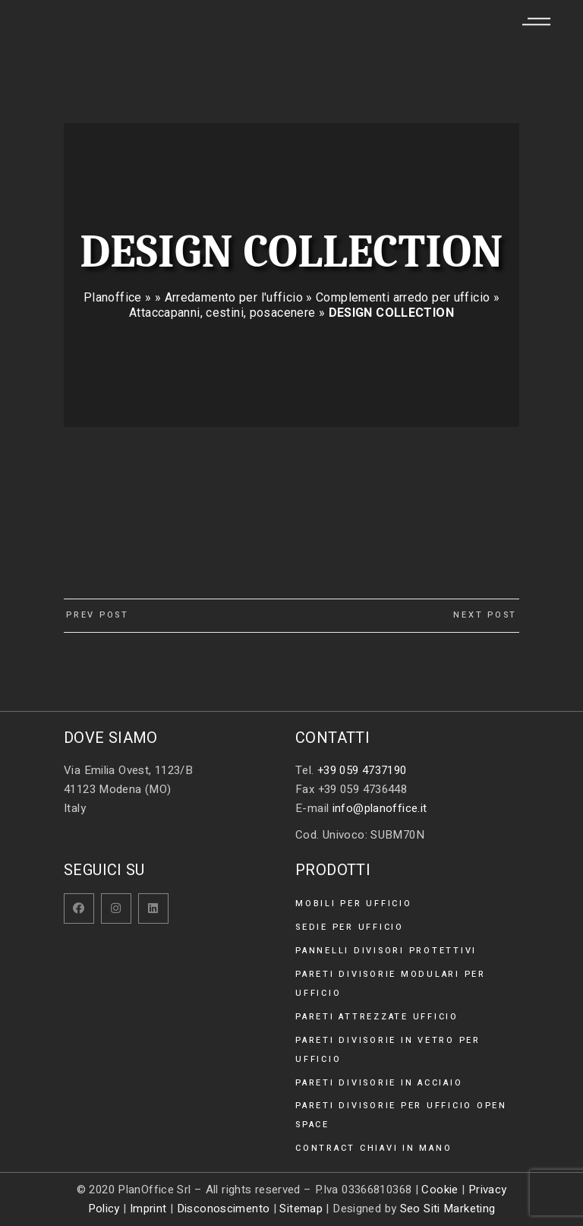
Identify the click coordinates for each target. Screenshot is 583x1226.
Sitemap (301, 1208)
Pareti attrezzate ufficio (377, 1016)
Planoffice (113, 297)
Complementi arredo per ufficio (403, 297)
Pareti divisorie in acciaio (378, 1082)
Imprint (148, 1208)
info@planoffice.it (379, 808)
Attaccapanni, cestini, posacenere (222, 312)
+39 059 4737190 (362, 770)
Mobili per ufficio (353, 903)
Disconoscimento (223, 1208)
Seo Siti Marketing (448, 1208)
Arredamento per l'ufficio (234, 297)
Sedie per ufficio (349, 927)
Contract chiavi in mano (373, 1148)
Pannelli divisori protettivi (386, 950)
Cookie (439, 1189)
